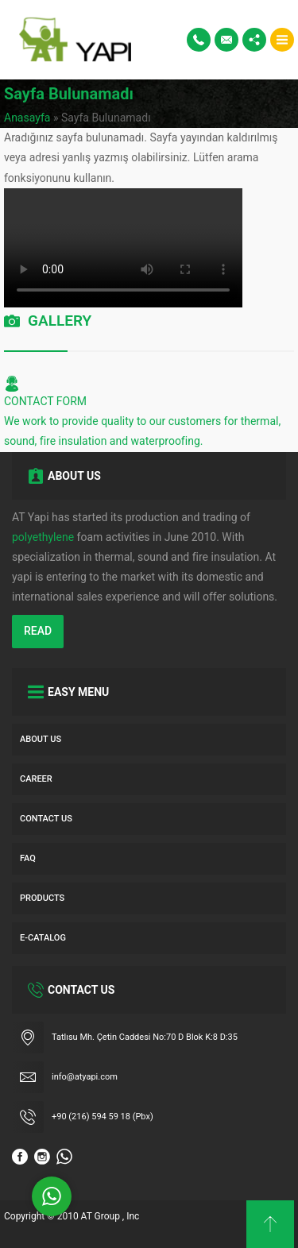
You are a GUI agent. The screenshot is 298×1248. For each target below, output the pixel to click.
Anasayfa (27, 117)
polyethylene (43, 537)
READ (38, 630)
